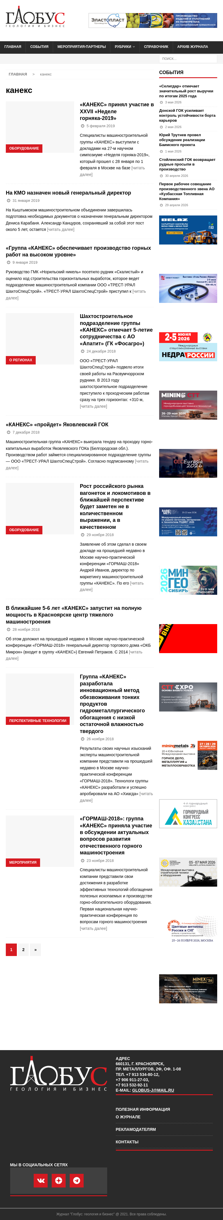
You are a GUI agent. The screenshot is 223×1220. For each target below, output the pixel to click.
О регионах (20, 360)
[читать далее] (60, 229)
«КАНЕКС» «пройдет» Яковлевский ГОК (57, 424)
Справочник (156, 47)
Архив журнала (192, 47)
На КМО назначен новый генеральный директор (68, 193)
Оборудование (24, 148)
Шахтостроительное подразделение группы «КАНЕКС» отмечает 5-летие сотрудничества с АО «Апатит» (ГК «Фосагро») (116, 329)
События (39, 47)
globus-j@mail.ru (153, 1090)
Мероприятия (23, 862)
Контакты (127, 1142)
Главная (12, 47)
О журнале (128, 1117)
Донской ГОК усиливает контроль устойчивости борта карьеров (187, 115)
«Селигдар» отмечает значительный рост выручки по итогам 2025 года (186, 91)
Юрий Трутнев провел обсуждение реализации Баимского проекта (182, 140)
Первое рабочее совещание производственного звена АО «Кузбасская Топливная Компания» (186, 191)
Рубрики (123, 47)
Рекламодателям (136, 1129)
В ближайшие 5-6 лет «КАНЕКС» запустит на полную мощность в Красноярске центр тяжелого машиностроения (74, 615)
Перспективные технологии (37, 721)
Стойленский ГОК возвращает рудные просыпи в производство (187, 164)
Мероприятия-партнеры (81, 47)
